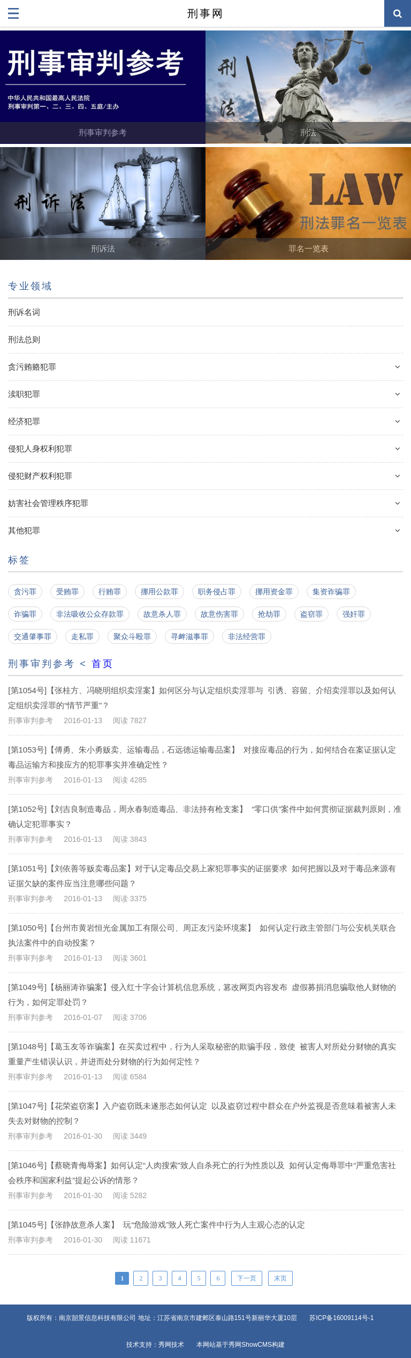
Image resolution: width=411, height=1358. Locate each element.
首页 (103, 663)
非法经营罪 (246, 636)
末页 (280, 1278)
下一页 (246, 1278)
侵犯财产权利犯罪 (40, 475)
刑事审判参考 (103, 132)
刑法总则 (24, 339)
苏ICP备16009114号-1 (341, 1318)
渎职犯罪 (24, 393)
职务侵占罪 (216, 591)
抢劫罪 (269, 614)
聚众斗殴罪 (132, 636)
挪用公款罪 (159, 591)
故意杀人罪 (162, 614)
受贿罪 (67, 591)
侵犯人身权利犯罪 (40, 448)
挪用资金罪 (274, 591)
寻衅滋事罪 (189, 636)
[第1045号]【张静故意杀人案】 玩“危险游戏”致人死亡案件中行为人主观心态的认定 (156, 1224)
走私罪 (82, 636)
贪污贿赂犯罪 (32, 366)
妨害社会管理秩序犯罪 (48, 503)
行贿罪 (109, 591)
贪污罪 (25, 591)
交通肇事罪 (32, 636)
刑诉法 (103, 248)
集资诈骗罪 (331, 591)
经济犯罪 (24, 421)
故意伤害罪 (219, 614)
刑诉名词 (24, 312)
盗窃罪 (311, 614)
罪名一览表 (308, 248)
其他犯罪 (24, 530)
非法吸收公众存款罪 (90, 614)
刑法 (308, 132)
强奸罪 (353, 614)
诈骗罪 (25, 614)
